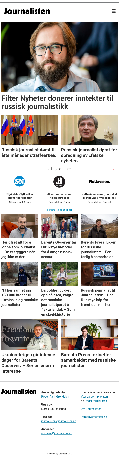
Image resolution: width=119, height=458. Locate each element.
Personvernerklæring (94, 417)
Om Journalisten (91, 409)
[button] (114, 169)
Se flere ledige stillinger (59, 209)
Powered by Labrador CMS (59, 454)
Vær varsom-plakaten (94, 396)
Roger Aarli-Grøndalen (55, 396)
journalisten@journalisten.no (58, 421)
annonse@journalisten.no (56, 433)
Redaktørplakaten (96, 401)
